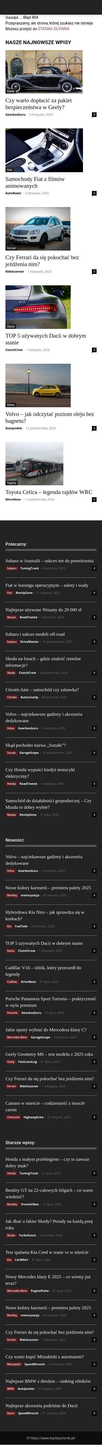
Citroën (12, 697)
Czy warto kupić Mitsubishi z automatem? (44, 1356)
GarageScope (29, 753)
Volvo (10, 405)
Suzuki (11, 753)
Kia (9, 926)
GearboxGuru (15, 114)
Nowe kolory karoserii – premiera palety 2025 (48, 887)
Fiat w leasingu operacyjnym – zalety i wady (46, 585)
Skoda (11, 673)
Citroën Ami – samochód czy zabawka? (42, 689)
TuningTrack (29, 568)
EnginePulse (40, 1291)
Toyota (11, 483)
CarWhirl (21, 1260)
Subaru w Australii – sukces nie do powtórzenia (49, 560)
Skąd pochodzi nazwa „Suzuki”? (35, 745)
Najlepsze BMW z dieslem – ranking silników (48, 1381)
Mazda (11, 815)
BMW (10, 1389)
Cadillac (12, 982)
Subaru (12, 568)
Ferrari (11, 248)
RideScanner (14, 271)
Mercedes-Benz (17, 1037)
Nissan (11, 617)
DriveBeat (28, 982)
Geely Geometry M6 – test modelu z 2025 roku (49, 1054)
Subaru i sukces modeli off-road (35, 634)
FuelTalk (21, 926)
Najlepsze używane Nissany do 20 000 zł (43, 609)
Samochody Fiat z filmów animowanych (35, 182)
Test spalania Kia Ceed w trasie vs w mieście (47, 1252)
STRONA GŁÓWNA (54, 29)
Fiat (9, 170)
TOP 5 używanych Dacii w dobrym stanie (44, 943)
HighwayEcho (34, 1117)
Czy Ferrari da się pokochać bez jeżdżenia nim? (49, 1078)
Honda (11, 784)
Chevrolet (13, 1117)
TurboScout (27, 1235)
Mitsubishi (14, 1364)
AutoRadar (13, 193)
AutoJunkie (13, 428)
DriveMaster (29, 642)
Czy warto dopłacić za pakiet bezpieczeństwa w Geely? (38, 103)
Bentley (12, 895)
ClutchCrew (14, 350)
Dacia (10, 326)
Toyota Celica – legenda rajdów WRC (48, 492)
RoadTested (28, 617)
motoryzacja (30, 895)
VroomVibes (30, 1204)
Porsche (12, 1013)
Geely (10, 91)
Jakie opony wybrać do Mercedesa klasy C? (45, 1029)
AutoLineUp (29, 697)
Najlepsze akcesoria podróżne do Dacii (41, 1405)
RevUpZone (24, 593)
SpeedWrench (34, 1364)
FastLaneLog (27, 1062)
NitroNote (13, 499)
